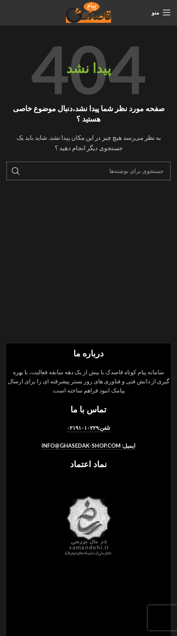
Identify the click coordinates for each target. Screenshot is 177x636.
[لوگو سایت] (88, 11)
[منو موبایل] (161, 12)
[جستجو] (88, 170)
